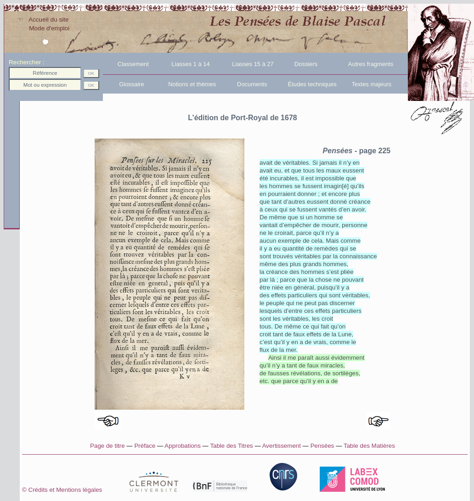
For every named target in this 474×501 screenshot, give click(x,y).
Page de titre (107, 445)
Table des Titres (231, 445)
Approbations (182, 445)
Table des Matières (369, 445)
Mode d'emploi (43, 28)
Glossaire (124, 84)
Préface (144, 445)
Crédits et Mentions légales (79, 489)
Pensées (322, 445)
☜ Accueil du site (42, 19)
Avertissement (281, 445)
